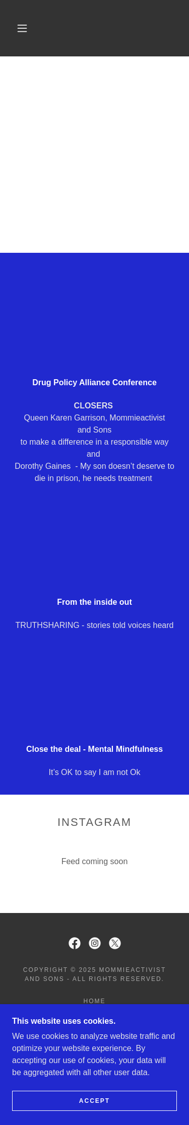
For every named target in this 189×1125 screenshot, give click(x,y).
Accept (94, 1100)
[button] (22, 28)
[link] (96, 28)
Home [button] (94, 1001)
